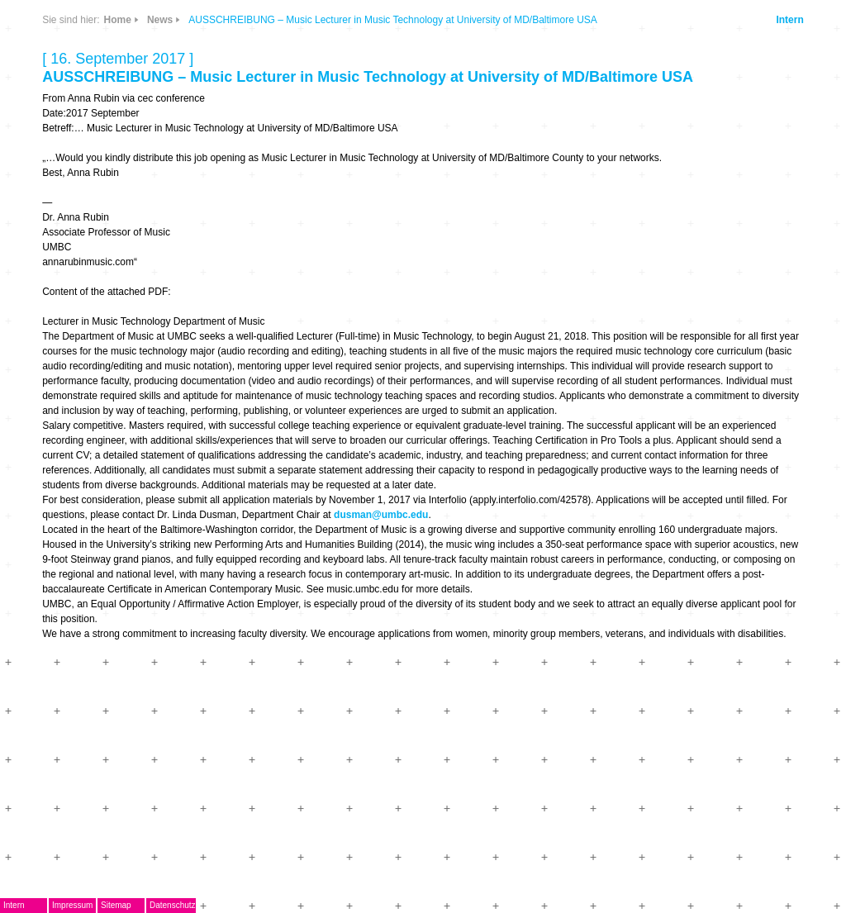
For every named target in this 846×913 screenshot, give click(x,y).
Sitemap (116, 905)
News (160, 20)
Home (117, 20)
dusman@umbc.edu (381, 515)
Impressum (72, 905)
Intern (789, 20)
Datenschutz (173, 905)
